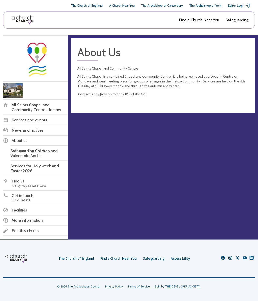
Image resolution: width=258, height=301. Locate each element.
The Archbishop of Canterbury (162, 5)
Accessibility (180, 258)
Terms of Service (139, 286)
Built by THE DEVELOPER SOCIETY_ (178, 286)
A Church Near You (122, 5)
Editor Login (239, 5)
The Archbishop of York (205, 5)
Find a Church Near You (199, 20)
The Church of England (87, 5)
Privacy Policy (114, 286)
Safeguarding (237, 20)
